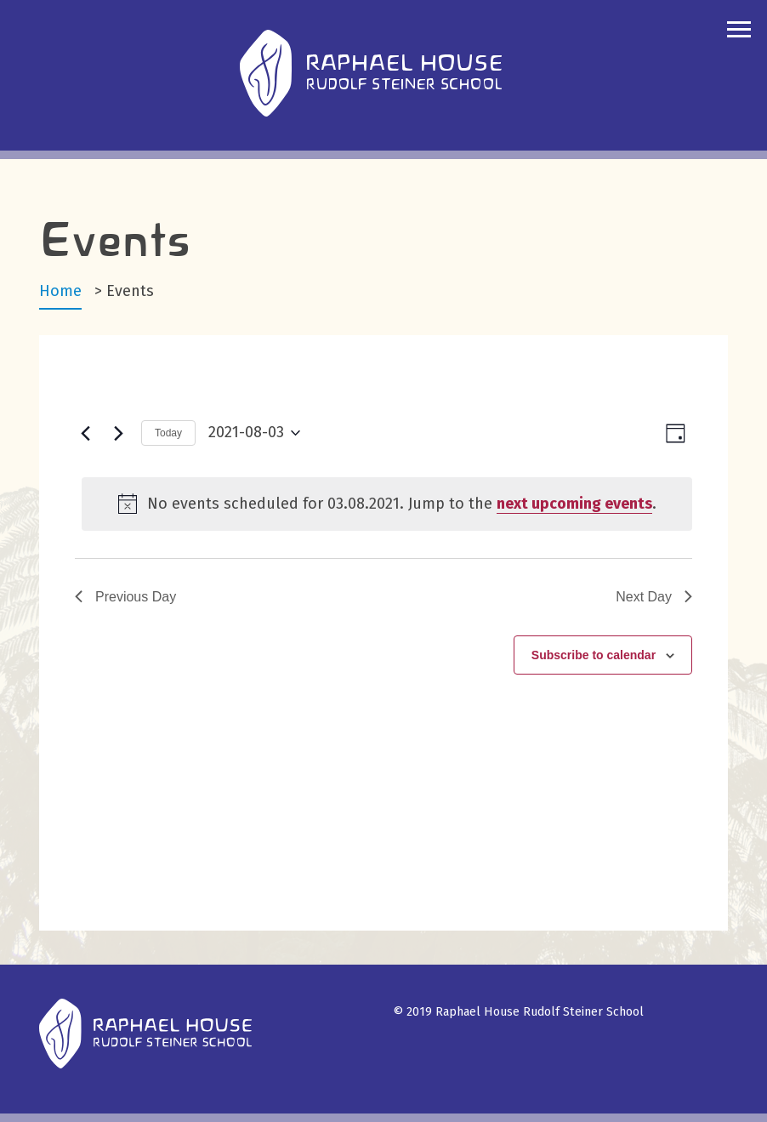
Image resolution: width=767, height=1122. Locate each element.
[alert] (387, 504)
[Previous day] (85, 433)
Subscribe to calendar (593, 655)
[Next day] (118, 433)
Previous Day (125, 596)
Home (60, 291)
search (25, 30)
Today (168, 433)
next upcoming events (574, 503)
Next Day (654, 596)
